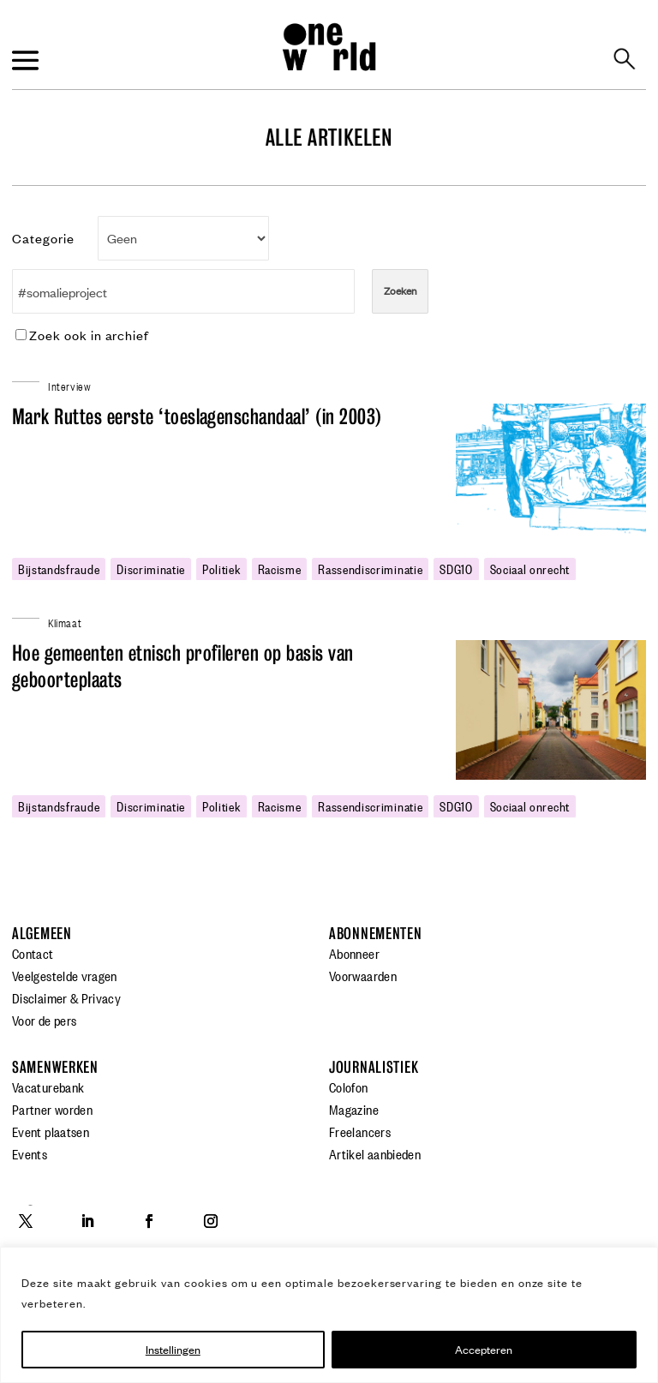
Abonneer (354, 952)
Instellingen (173, 1349)
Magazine (354, 1108)
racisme (280, 568)
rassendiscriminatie (370, 568)
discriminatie (151, 568)
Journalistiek (373, 1067)
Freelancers (360, 1131)
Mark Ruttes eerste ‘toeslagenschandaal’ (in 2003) (197, 416)
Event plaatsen (50, 1131)
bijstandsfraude (58, 568)
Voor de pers (44, 1019)
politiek (221, 568)
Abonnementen (375, 934)
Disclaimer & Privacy (66, 997)
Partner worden (52, 1108)
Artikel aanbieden (375, 1153)
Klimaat (64, 622)
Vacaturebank (48, 1086)
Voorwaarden (363, 975)
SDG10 (456, 568)
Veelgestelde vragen (64, 975)
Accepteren (483, 1349)
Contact (33, 952)
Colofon (348, 1086)
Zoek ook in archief (82, 335)
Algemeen (42, 934)
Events (29, 1153)
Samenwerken (55, 1067)
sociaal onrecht (530, 568)
